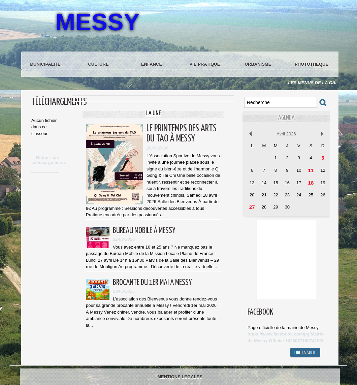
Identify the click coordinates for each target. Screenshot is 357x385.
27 (252, 207)
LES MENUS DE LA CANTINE (323, 82)
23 (287, 194)
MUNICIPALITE (45, 64)
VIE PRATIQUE (205, 64)
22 (275, 194)
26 (322, 194)
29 (275, 207)
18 (311, 183)
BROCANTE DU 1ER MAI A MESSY (152, 283)
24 (298, 194)
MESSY (98, 22)
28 (264, 207)
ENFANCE (151, 64)
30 (287, 207)
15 (275, 182)
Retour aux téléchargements (48, 160)
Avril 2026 (286, 133)
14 (264, 182)
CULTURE (98, 64)
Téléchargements (59, 102)
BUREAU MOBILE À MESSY (144, 231)
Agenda (286, 118)
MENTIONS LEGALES (179, 376)
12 (322, 170)
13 (252, 182)
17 (298, 182)
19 (322, 182)
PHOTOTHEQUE (311, 64)
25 (311, 194)
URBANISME (258, 64)
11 (311, 170)
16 (287, 182)
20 (252, 194)
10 (298, 170)
